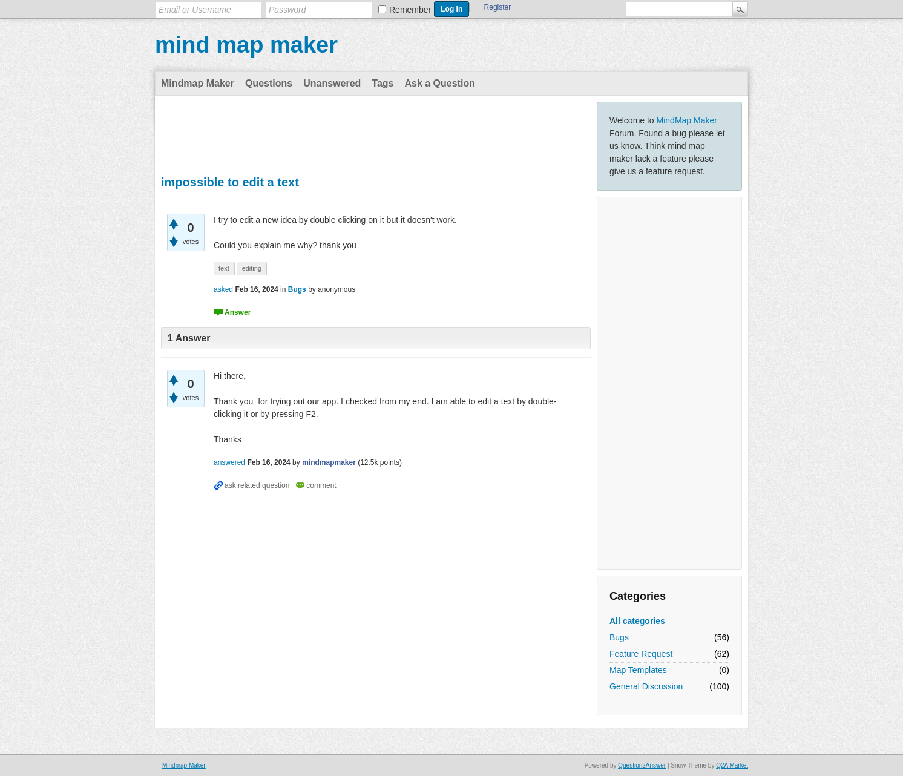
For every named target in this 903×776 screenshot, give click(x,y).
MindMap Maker (687, 120)
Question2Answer (642, 765)
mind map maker (246, 45)
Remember (410, 9)
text (223, 268)
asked (223, 289)
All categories (637, 621)
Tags (382, 83)
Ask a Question (439, 83)
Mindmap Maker (197, 83)
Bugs (619, 637)
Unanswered (332, 83)
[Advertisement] (669, 383)
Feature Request (640, 654)
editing (251, 268)
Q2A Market (732, 765)
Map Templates (638, 670)
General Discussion (646, 686)
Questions (268, 83)
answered (229, 462)
